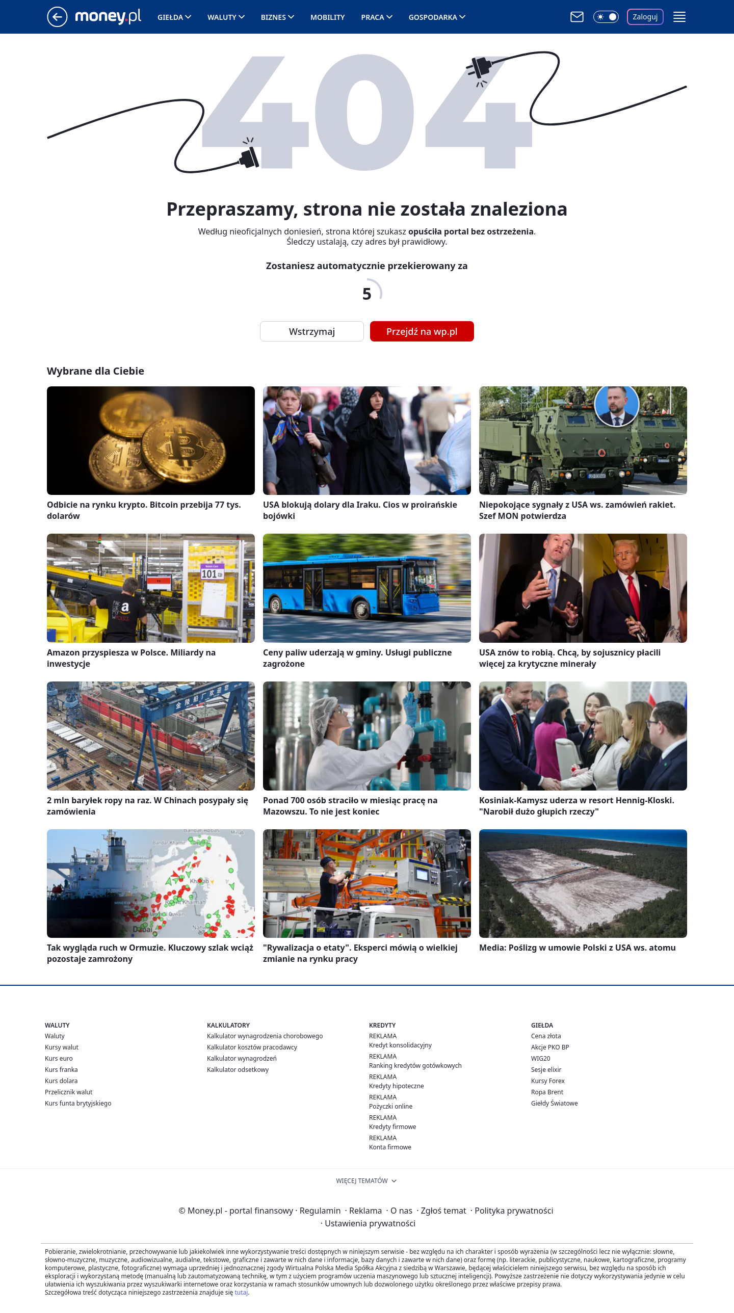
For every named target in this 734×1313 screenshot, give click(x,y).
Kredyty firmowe (392, 1126)
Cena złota (546, 1036)
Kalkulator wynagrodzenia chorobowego (265, 1036)
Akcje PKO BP (550, 1047)
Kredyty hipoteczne (396, 1086)
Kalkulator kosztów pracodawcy (252, 1047)
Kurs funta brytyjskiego (78, 1103)
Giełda (170, 17)
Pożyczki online (390, 1106)
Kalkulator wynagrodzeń (242, 1058)
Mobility (327, 17)
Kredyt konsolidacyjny (400, 1045)
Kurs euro (59, 1058)
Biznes (273, 17)
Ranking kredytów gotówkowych (415, 1065)
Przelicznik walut (68, 1092)
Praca (372, 17)
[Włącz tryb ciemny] (606, 17)
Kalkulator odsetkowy (238, 1069)
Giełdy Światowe (554, 1103)
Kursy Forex (548, 1080)
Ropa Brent (547, 1092)
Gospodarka (433, 17)
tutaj (241, 1292)
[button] (679, 17)
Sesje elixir (546, 1069)
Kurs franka (61, 1069)
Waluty (222, 17)
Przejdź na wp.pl (422, 331)
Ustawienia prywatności (368, 1223)
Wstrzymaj (312, 331)
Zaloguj (645, 16)
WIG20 (540, 1058)
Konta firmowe (390, 1147)
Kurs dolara (61, 1080)
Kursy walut (61, 1047)
